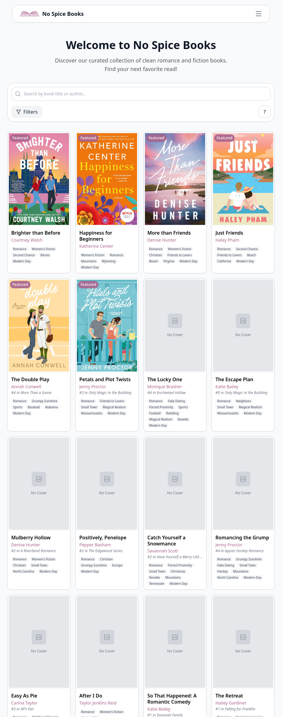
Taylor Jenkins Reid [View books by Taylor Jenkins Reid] (97, 703)
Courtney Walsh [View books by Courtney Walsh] (27, 240)
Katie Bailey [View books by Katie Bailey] (227, 386)
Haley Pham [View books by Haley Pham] (227, 240)
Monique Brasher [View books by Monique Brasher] (164, 386)
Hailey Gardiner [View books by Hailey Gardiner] (230, 703)
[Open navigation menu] (259, 14)
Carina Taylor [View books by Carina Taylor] (24, 703)
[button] (38, 202)
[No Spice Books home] (52, 14)
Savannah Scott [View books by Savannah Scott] (162, 551)
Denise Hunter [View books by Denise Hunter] (161, 240)
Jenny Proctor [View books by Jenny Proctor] (92, 386)
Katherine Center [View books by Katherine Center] (96, 246)
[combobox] (141, 94)
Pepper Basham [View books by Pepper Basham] (95, 545)
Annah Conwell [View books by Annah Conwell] (26, 386)
